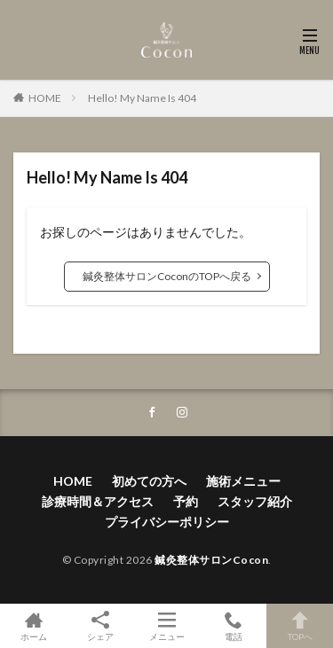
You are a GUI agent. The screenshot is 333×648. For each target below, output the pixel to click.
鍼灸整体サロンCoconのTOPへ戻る (167, 276)
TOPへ (299, 626)
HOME (44, 98)
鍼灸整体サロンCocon (211, 559)
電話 (233, 626)
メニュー (166, 626)
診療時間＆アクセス (98, 501)
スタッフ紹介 (255, 501)
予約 (185, 501)
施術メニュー (243, 480)
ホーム (33, 626)
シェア (100, 626)
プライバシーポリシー (167, 521)
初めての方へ (149, 480)
